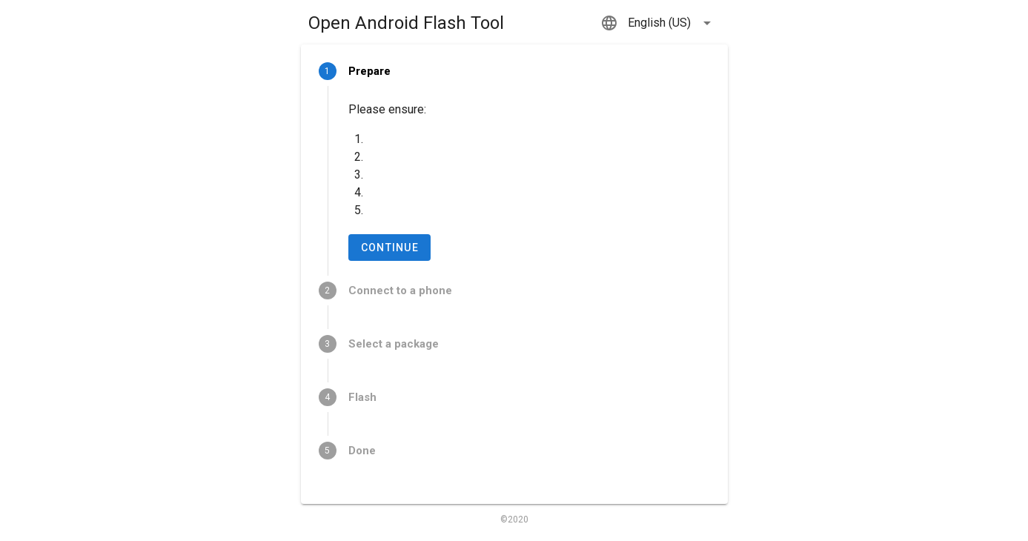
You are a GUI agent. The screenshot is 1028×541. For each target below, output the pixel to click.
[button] (658, 23)
